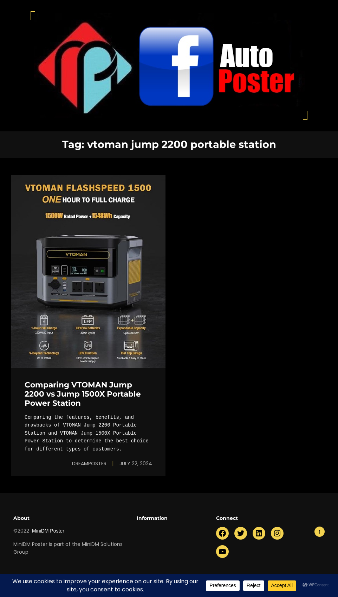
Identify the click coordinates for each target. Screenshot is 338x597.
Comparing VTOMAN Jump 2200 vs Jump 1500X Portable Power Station (83, 394)
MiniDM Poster (48, 531)
